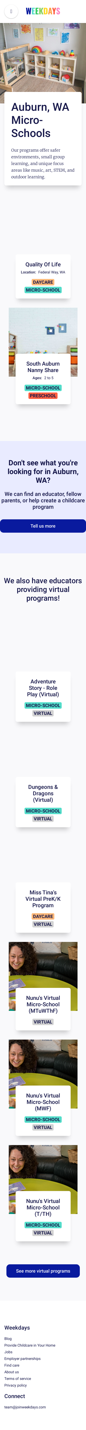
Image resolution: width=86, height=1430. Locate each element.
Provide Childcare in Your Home (29, 1345)
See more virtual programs (43, 1271)
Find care (11, 1365)
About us (11, 1372)
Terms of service (17, 1378)
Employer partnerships (22, 1358)
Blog (8, 1338)
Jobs (8, 1352)
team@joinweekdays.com (25, 1407)
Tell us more (43, 526)
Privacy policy (15, 1385)
